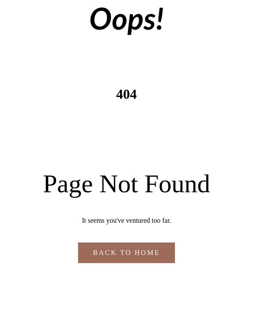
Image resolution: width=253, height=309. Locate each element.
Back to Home (126, 252)
